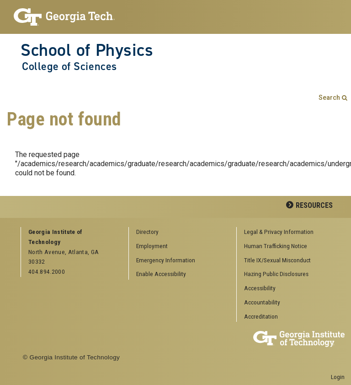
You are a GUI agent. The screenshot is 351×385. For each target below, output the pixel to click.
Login (338, 376)
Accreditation (261, 316)
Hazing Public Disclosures (276, 273)
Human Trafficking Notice (275, 245)
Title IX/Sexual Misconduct (277, 260)
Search (329, 98)
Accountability (262, 302)
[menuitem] (287, 232)
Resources (314, 205)
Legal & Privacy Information (279, 231)
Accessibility (260, 288)
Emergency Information (165, 260)
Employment (152, 245)
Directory (147, 231)
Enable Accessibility (161, 273)
